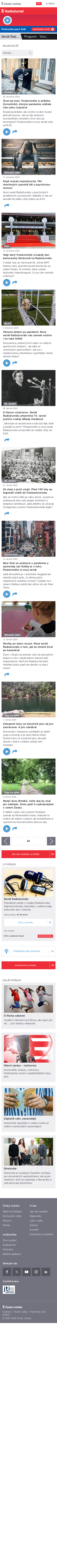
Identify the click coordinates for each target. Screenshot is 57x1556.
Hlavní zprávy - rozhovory (20, 1065)
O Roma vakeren (14, 1015)
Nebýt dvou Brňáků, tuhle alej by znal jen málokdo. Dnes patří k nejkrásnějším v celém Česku (28, 804)
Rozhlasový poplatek (41, 1234)
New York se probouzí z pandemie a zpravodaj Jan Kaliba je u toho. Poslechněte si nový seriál (25, 566)
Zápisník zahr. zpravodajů (20, 1118)
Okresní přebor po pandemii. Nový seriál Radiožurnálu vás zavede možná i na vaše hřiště (27, 335)
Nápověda (35, 1216)
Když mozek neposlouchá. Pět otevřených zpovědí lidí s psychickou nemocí (26, 184)
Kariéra (34, 1225)
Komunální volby (12, 1216)
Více (44, 36)
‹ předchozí (6, 841)
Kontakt (34, 1229)
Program (30, 36)
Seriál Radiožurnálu (16, 898)
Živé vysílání (9, 1240)
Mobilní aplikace (12, 1254)
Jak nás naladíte (39, 1211)
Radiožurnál (45, 936)
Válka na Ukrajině (12, 1211)
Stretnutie (10, 1168)
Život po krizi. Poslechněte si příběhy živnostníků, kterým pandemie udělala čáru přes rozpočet (27, 104)
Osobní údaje (20, 1312)
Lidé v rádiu (36, 1220)
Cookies (7, 1312)
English (6, 1314)
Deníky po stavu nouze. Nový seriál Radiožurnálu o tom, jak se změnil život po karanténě (28, 647)
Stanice (7, 1220)
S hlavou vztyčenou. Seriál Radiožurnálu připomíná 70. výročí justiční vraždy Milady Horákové (24, 416)
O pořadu (9, 864)
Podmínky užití (37, 1312)
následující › (51, 841)
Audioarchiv (9, 1244)
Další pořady (12, 980)
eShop (6, 1225)
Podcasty (8, 1249)
